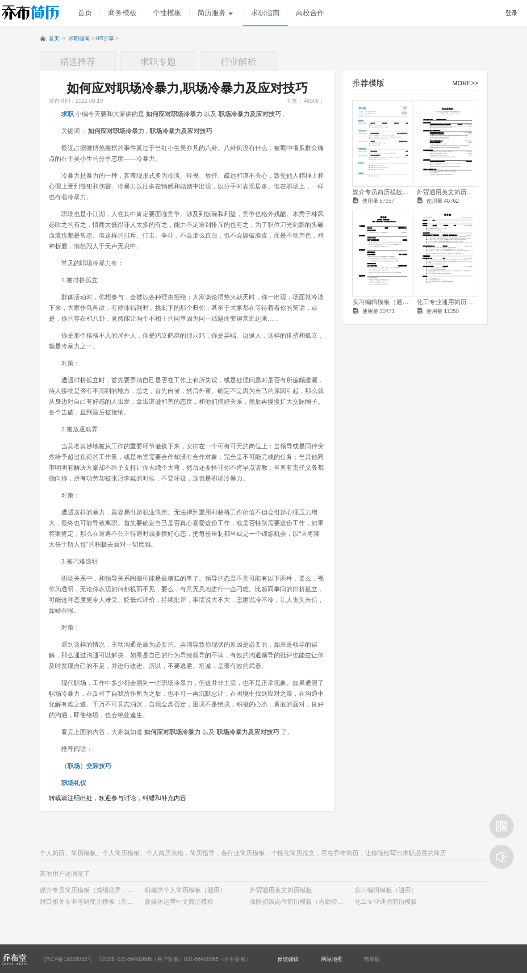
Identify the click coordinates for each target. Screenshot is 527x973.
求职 (67, 113)
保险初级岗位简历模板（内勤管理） (300, 901)
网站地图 (332, 959)
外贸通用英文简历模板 (447, 192)
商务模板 (122, 13)
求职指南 (265, 13)
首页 (85, 13)
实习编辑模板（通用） (383, 301)
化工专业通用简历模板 (447, 301)
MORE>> (465, 83)
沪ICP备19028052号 (68, 959)
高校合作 (310, 13)
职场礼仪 (73, 782)
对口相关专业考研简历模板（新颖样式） (96, 901)
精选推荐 (78, 62)
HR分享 (105, 38)
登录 (511, 13)
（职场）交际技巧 (86, 765)
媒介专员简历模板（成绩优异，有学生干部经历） (383, 192)
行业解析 (238, 62)
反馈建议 (288, 959)
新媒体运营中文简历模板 (179, 901)
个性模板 (167, 13)
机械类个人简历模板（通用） (185, 890)
